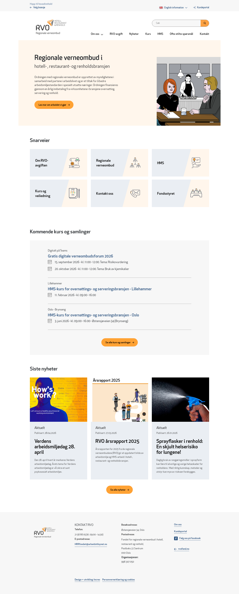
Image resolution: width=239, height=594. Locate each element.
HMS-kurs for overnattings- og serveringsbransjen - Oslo (93, 315)
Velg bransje (39, 8)
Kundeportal (203, 8)
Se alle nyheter (118, 490)
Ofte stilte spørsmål (181, 34)
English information (174, 8)
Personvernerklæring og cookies (118, 580)
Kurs (148, 34)
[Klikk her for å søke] (205, 23)
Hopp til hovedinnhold (41, 4)
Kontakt (204, 34)
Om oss (178, 524)
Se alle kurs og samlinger (118, 342)
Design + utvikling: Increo (87, 580)
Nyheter (134, 34)
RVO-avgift (116, 34)
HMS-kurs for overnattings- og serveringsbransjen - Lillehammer (100, 289)
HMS (160, 34)
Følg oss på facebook (190, 538)
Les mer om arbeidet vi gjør (52, 105)
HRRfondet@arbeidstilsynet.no (91, 544)
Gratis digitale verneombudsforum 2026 (80, 256)
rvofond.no (183, 549)
